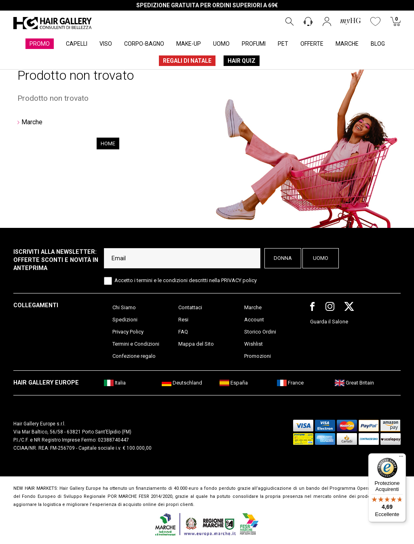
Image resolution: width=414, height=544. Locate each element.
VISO (105, 43)
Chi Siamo (124, 307)
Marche (31, 122)
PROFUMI (254, 43)
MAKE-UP (188, 43)
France (290, 383)
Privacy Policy (128, 332)
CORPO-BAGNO (144, 43)
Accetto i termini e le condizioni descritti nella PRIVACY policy (185, 280)
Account (254, 320)
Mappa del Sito (196, 344)
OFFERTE (311, 43)
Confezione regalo (134, 356)
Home (108, 143)
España (234, 383)
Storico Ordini (260, 332)
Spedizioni (124, 320)
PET (283, 43)
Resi (183, 320)
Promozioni (257, 356)
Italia (115, 383)
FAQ (183, 332)
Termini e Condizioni (135, 344)
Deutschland (182, 383)
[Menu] (401, 458)
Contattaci (190, 307)
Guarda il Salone (329, 322)
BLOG (378, 43)
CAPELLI (76, 43)
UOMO (221, 43)
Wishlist (253, 344)
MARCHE (347, 43)
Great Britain (354, 383)
